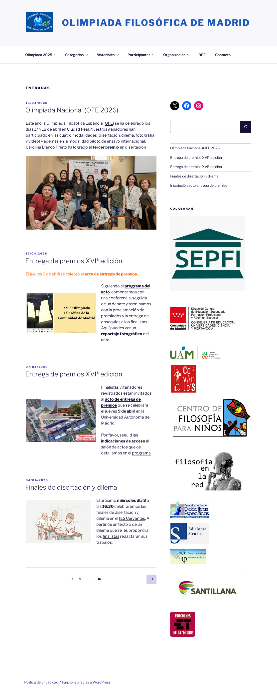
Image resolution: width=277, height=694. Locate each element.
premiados (111, 316)
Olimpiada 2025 (41, 55)
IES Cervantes (132, 518)
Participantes (141, 55)
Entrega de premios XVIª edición (73, 261)
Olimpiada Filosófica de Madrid (156, 22)
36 (100, 578)
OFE (202, 55)
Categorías (76, 55)
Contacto (223, 55)
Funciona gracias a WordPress (86, 682)
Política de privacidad (41, 682)
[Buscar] (245, 127)
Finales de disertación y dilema (71, 487)
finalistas (111, 536)
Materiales (108, 55)
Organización (176, 55)
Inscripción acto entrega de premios (198, 185)
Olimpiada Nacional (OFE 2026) (71, 110)
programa (141, 453)
